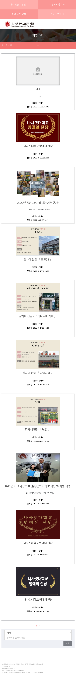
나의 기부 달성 (19, 14)
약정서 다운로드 (57, 4)
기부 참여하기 (57, 14)
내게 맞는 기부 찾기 (19, 4)
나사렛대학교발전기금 (19, 24)
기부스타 (9, 45)
